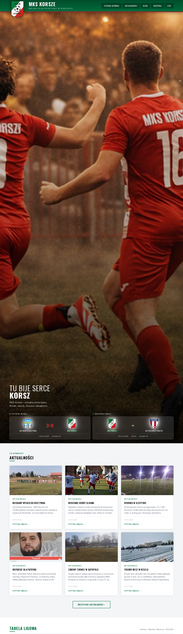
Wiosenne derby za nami (81, 503)
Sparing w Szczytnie (135, 503)
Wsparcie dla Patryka (24, 569)
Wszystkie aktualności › (91, 604)
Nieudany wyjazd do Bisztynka (29, 503)
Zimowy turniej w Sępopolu (83, 569)
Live (169, 5)
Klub (145, 5)
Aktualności (131, 5)
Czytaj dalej (21, 524)
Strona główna (111, 5)
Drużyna (157, 5)
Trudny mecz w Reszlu (136, 569)
